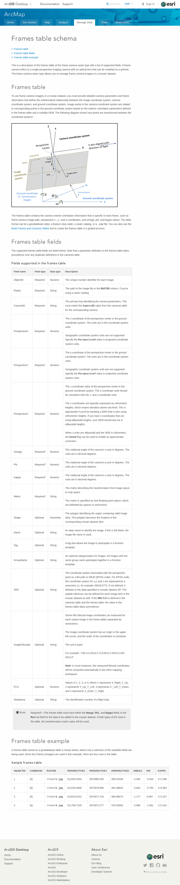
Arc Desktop (16, 4)
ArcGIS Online (55, 854)
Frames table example (26, 57)
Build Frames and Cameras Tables (30, 228)
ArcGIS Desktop (56, 859)
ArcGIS (52, 867)
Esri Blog (96, 863)
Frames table (21, 49)
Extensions (122, 22)
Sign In (150, 4)
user (127, 3)
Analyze (63, 22)
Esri (168, 4)
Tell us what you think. (156, 872)
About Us (96, 854)
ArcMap (14, 14)
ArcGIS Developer (58, 871)
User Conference (100, 867)
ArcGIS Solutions (57, 875)
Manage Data (84, 22)
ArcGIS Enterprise (58, 863)
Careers (95, 859)
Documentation (50, 4)
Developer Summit (101, 871)
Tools (104, 22)
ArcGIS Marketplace (59, 880)
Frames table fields (24, 53)
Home (10, 22)
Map (47, 22)
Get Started (29, 22)
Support (67, 4)
